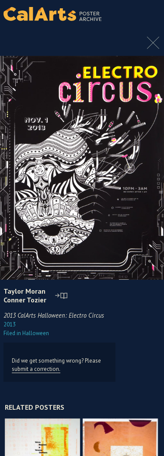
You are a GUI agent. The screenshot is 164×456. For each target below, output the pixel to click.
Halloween (26, 333)
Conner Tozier (24, 299)
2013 (9, 324)
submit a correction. (36, 369)
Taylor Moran (24, 291)
